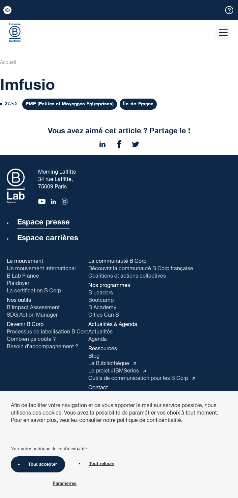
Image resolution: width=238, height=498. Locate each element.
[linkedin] (53, 201)
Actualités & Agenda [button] (112, 324)
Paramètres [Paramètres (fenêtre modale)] (65, 484)
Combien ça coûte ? (31, 339)
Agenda (97, 339)
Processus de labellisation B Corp (47, 332)
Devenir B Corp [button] (25, 324)
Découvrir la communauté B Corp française (140, 268)
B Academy (102, 308)
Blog (93, 356)
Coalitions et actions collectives (127, 276)
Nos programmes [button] (109, 285)
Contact (98, 388)
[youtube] (41, 201)
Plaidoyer (18, 283)
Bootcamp (101, 300)
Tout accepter (35, 464)
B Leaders (100, 293)
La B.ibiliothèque (109, 363)
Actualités (100, 332)
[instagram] (65, 201)
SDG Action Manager (32, 315)
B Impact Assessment (33, 308)
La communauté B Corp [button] (117, 261)
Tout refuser (94, 463)
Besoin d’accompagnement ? (42, 347)
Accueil (8, 62)
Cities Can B (103, 315)
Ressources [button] (102, 349)
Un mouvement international (41, 268)
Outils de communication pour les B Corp (138, 378)
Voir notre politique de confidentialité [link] (49, 448)
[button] (7, 10)
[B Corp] (15, 33)
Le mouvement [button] (25, 261)
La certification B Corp (34, 291)
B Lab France (23, 276)
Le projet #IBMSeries (114, 371)
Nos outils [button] (19, 300)
